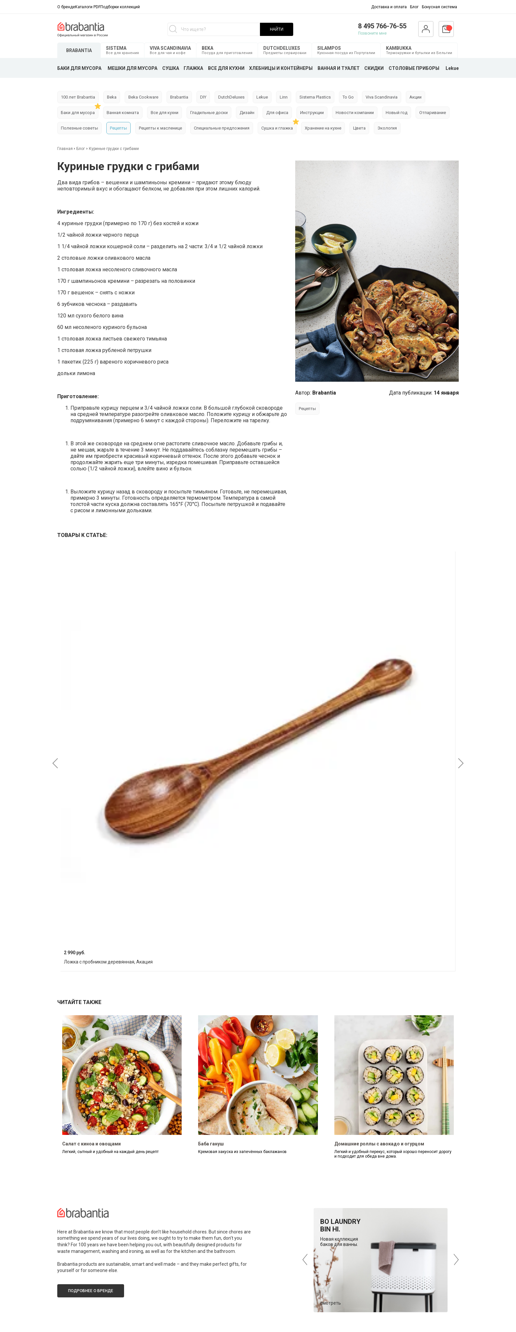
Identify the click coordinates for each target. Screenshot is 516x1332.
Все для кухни (164, 112)
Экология (387, 128)
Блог (414, 7)
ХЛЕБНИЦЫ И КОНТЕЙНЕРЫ (281, 68)
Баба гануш (211, 1143)
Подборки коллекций (120, 7)
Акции (415, 97)
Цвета (359, 128)
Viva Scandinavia (382, 97)
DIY (203, 97)
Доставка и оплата (389, 7)
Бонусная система (439, 7)
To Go (348, 97)
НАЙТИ (276, 29)
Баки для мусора (78, 112)
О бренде (66, 7)
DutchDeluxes (231, 97)
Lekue (452, 68)
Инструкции (312, 112)
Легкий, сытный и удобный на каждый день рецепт (110, 1151)
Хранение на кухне (323, 128)
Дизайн (247, 112)
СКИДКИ (374, 68)
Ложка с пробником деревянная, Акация (108, 961)
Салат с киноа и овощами (91, 1143)
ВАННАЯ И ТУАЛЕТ (339, 68)
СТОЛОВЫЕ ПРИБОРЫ (414, 68)
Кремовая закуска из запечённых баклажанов (242, 1151)
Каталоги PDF (87, 7)
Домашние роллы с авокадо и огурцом (379, 1143)
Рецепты (118, 128)
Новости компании (355, 112)
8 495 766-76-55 (382, 26)
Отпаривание (432, 112)
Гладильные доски (209, 112)
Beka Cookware (143, 97)
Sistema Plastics (315, 97)
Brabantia (179, 97)
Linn (284, 97)
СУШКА (170, 68)
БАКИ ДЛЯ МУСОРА (79, 68)
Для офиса (277, 112)
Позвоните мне (372, 33)
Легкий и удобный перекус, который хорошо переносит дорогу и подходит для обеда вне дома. (393, 1154)
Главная (65, 148)
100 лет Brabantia (78, 97)
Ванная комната (123, 112)
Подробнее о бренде (90, 1290)
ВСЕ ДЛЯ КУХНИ (226, 68)
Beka (111, 97)
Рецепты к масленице (160, 128)
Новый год (396, 112)
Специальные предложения (221, 128)
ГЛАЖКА (193, 68)
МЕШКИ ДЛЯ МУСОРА (132, 68)
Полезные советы (79, 128)
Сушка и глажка (277, 128)
